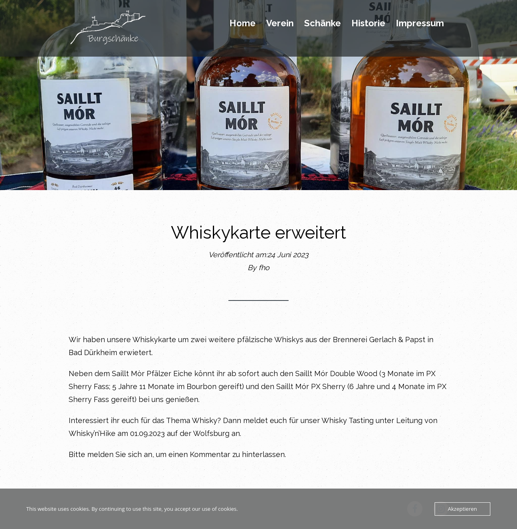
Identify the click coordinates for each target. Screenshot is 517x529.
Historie (368, 23)
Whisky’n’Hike (92, 433)
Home (242, 23)
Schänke (322, 23)
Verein (280, 23)
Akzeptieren (462, 508)
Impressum (420, 23)
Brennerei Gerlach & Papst (379, 339)
